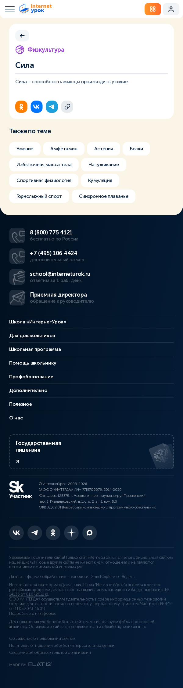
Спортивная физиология (43, 180)
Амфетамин (63, 148)
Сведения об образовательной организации (50, 653)
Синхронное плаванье (103, 196)
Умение (24, 148)
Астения (103, 148)
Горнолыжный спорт (39, 196)
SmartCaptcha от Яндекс (113, 577)
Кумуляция (100, 180)
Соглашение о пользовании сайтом (42, 638)
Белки (136, 148)
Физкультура (39, 49)
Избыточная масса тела (43, 164)
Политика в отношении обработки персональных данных (61, 645)
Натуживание (103, 164)
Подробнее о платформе (32, 613)
